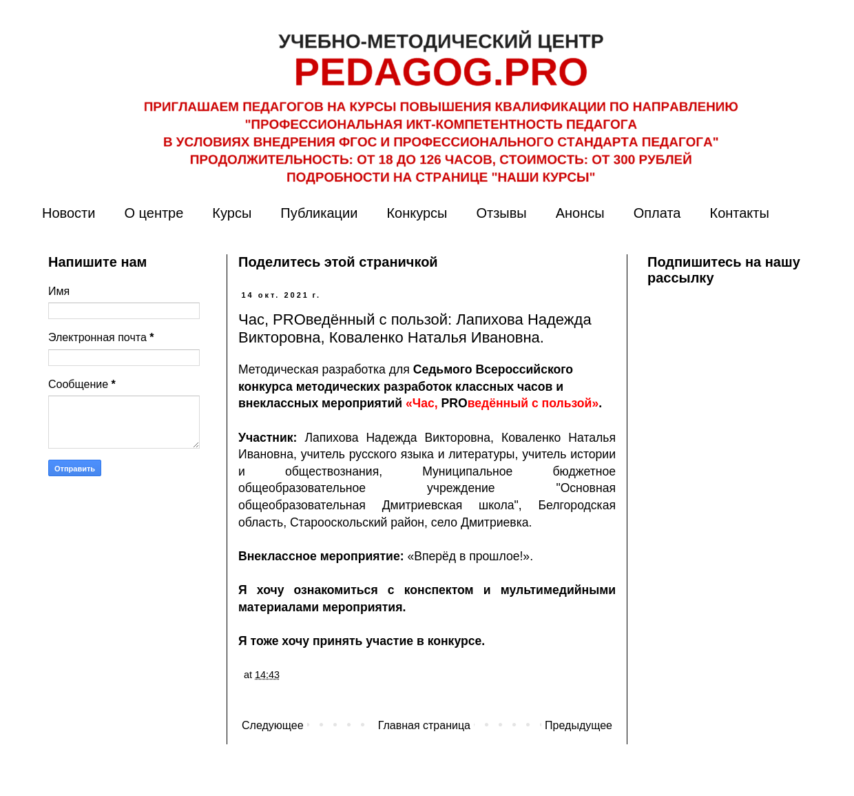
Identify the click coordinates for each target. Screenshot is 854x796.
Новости (68, 213)
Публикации (318, 213)
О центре (153, 213)
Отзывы (501, 213)
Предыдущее (578, 725)
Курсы (231, 213)
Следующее (273, 725)
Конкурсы (416, 213)
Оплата (657, 213)
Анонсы (580, 213)
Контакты (739, 213)
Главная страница (424, 725)
